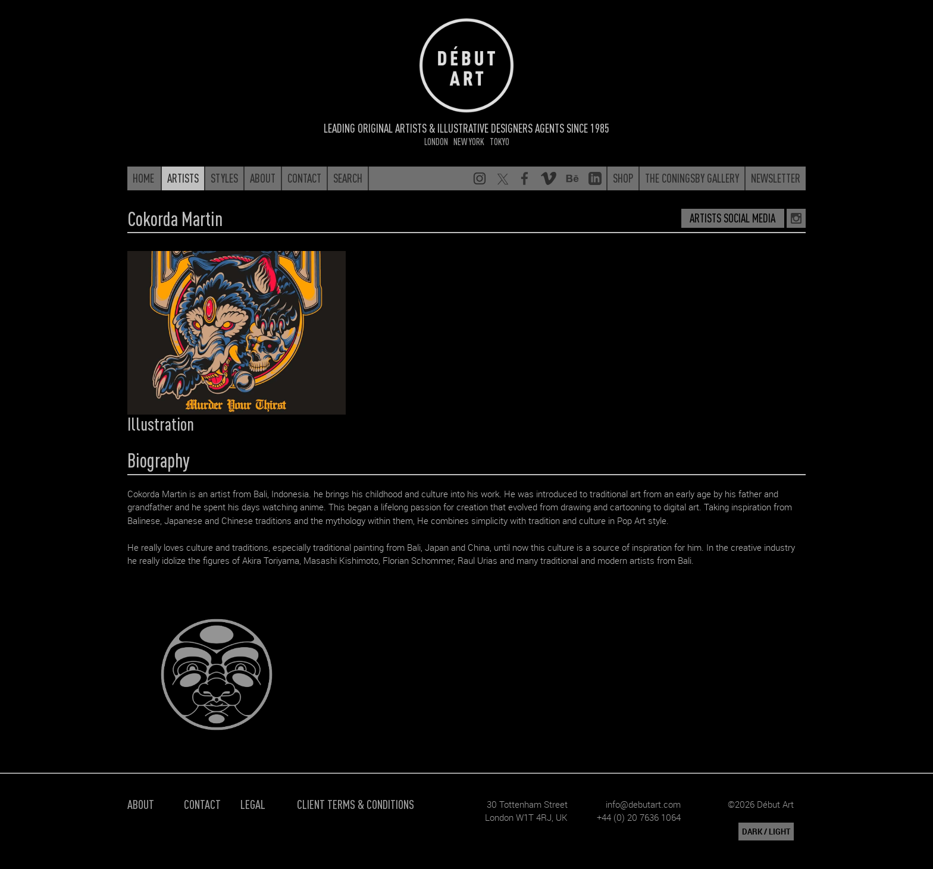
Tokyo (499, 141)
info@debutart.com (643, 804)
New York (468, 141)
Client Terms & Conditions (355, 804)
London (436, 141)
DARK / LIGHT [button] (766, 831)
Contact (202, 804)
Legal (252, 804)
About (140, 804)
